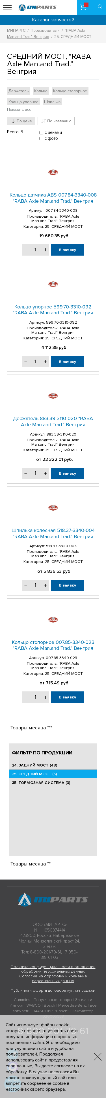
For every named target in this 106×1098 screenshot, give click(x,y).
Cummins (22, 999)
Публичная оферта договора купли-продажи (53, 990)
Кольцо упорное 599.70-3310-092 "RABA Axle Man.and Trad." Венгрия (53, 310)
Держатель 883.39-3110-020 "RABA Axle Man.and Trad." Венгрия (53, 421)
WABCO (34, 1005)
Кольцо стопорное (70, 91)
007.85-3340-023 (61, 657)
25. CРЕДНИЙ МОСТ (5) (34, 774)
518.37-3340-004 (61, 546)
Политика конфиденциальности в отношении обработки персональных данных (53, 969)
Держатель (18, 91)
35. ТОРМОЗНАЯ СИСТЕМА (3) (41, 782)
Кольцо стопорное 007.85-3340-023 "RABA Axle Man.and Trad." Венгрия (53, 645)
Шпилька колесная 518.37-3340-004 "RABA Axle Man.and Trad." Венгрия (53, 533)
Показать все (19, 109)
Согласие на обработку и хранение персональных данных (53, 978)
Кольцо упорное (23, 102)
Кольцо (40, 91)
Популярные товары (52, 999)
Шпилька (52, 102)
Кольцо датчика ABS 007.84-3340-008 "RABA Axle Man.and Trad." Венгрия (53, 198)
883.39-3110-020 (61, 434)
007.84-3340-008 (61, 210)
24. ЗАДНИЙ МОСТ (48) (34, 765)
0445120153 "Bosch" (51, 1011)
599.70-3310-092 (61, 322)
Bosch (49, 1005)
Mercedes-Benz (72, 1005)
